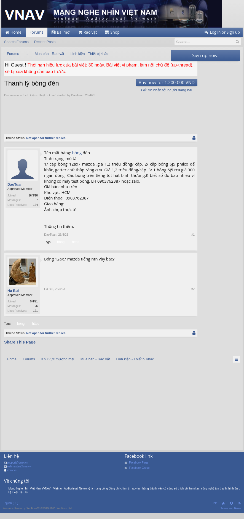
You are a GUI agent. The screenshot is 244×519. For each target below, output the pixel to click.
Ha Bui (13, 296)
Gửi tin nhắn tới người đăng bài (137, 90)
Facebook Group (139, 473)
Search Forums (16, 42)
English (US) (10, 509)
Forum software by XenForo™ (38, 514)
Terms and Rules (231, 514)
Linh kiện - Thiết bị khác (39, 95)
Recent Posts (44, 42)
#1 (163, 240)
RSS (239, 510)
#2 (163, 317)
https (75, 247)
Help (214, 509)
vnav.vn (12, 476)
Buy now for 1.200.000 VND (137, 82)
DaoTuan (77, 95)
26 (36, 311)
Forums (37, 32)
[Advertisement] (104, 112)
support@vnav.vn (17, 468)
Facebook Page (138, 468)
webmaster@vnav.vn (19, 472)
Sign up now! (205, 55)
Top (231, 510)
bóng (77, 152)
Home (223, 510)
